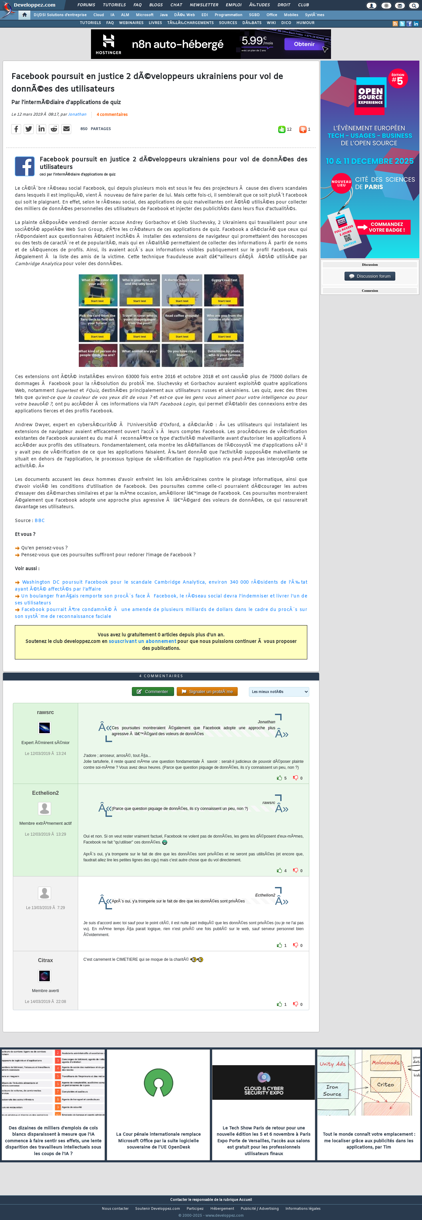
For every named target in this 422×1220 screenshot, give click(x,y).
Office (271, 15)
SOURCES (228, 23)
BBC (40, 525)
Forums (86, 5)
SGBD (254, 15)
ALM (125, 15)
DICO (286, 23)
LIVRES (155, 23)
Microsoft (144, 15)
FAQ (137, 5)
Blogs (156, 5)
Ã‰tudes (259, 5)
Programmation (228, 15)
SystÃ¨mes (314, 15)
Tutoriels (114, 5)
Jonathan (77, 118)
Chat (176, 5)
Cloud (98, 15)
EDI (204, 15)
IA (112, 15)
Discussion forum (370, 276)
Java (163, 15)
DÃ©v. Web (184, 15)
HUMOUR (305, 23)
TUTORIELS (90, 23)
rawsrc (45, 724)
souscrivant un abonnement (142, 646)
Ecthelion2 (45, 805)
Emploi (233, 5)
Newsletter (204, 5)
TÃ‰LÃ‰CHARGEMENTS (190, 23)
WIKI (271, 23)
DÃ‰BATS (251, 23)
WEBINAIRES (131, 23)
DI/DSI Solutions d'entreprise (60, 15)
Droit (284, 5)
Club (303, 5)
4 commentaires (112, 119)
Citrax (45, 972)
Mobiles (291, 15)
